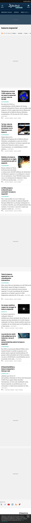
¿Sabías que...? (5, 373)
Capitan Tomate (9, 390)
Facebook (5, 504)
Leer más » (4, 116)
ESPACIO (16, 12)
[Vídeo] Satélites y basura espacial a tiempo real (8, 369)
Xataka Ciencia (15, 6)
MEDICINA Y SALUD (6, 12)
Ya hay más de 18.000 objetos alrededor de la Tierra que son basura (7, 128)
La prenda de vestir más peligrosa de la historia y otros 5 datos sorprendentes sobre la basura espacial (12, 339)
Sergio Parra (9, 118)
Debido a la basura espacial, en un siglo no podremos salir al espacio (8, 160)
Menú (2, 7)
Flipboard (19, 504)
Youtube (8, 504)
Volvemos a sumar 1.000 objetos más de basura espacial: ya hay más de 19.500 (8, 95)
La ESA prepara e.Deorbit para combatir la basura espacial (8, 191)
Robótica (4, 311)
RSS (16, 504)
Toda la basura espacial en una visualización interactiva (7, 277)
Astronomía (5, 101)
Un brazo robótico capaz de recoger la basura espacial (8, 307)
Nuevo (28, 7)
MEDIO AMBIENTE (25, 12)
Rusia (25, 33)
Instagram (12, 504)
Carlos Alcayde (9, 328)
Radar (14, 33)
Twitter (1, 504)
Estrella (20, 33)
